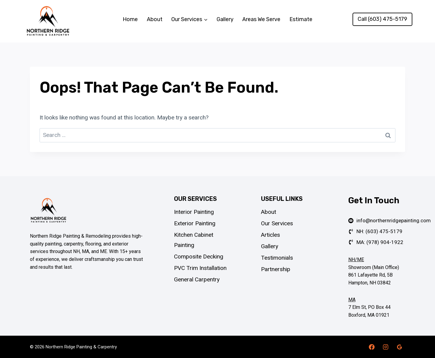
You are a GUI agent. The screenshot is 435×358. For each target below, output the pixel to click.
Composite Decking (198, 256)
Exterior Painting (194, 223)
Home (130, 19)
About (155, 19)
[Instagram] (385, 347)
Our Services (277, 223)
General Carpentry (197, 279)
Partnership (275, 269)
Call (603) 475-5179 (382, 19)
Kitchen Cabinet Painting (193, 240)
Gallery (225, 19)
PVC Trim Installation (200, 268)
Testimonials (277, 257)
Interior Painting (194, 211)
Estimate (300, 19)
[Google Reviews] (399, 347)
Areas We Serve (261, 19)
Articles (270, 234)
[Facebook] (372, 347)
